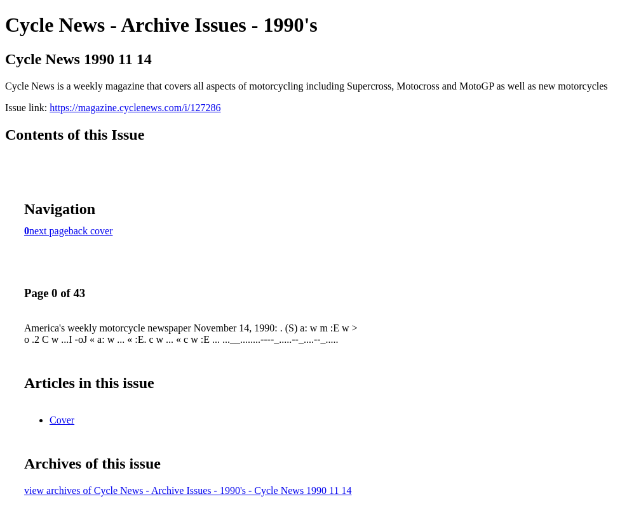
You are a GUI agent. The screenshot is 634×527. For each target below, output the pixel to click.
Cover (62, 420)
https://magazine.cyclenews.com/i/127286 (135, 107)
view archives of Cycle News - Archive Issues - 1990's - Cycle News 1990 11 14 (188, 490)
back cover (91, 230)
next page (49, 230)
